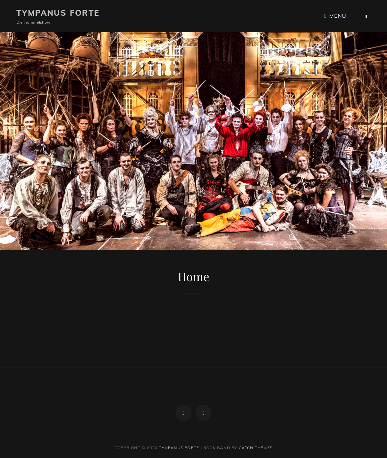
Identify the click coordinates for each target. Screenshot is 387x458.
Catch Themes (256, 447)
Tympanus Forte (58, 13)
